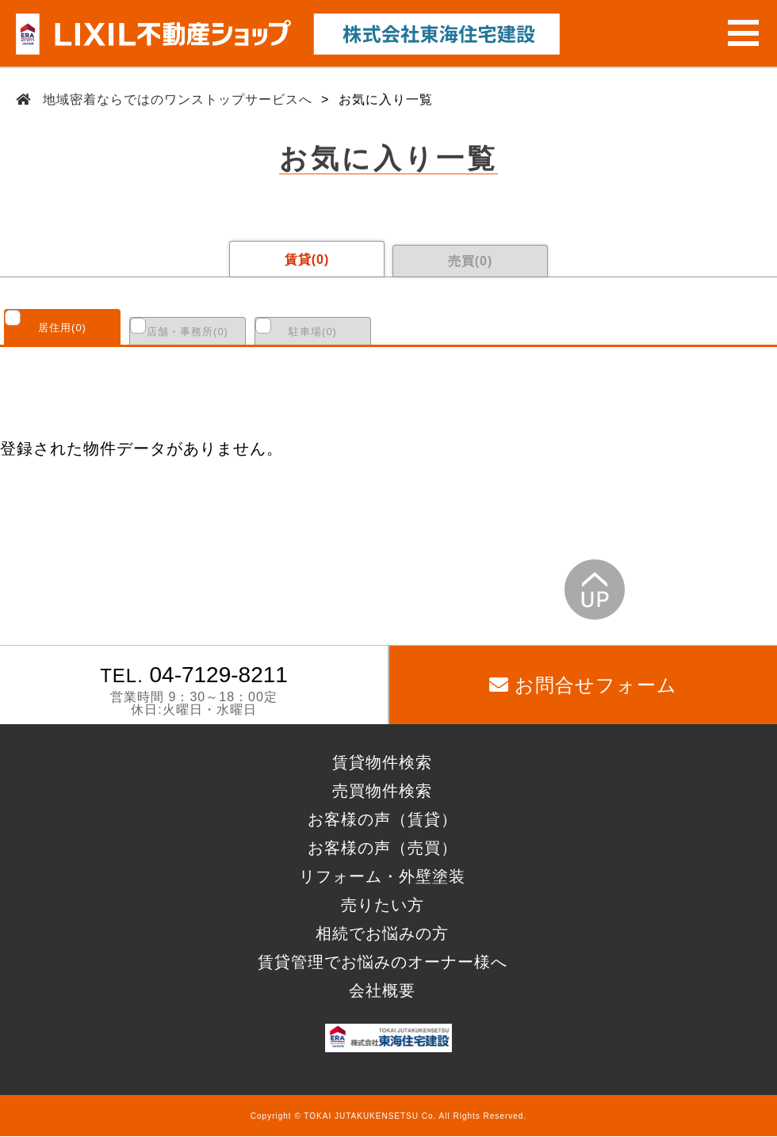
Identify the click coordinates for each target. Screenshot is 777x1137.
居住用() (62, 328)
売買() (470, 261)
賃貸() (307, 259)
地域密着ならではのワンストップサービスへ (178, 99)
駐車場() (313, 332)
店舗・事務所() (187, 332)
